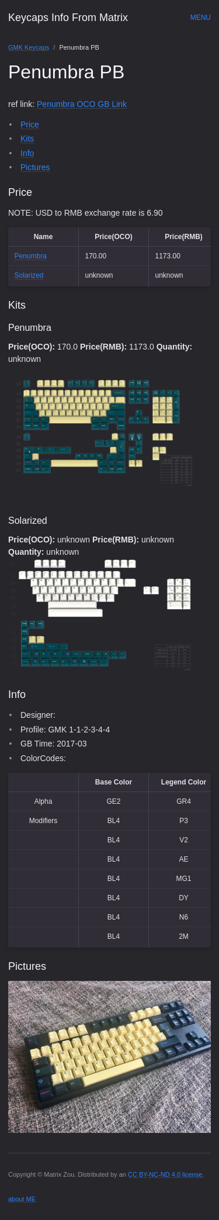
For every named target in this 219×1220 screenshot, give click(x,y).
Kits (27, 138)
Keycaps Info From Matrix (68, 17)
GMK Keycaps (28, 47)
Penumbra (31, 256)
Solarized (29, 275)
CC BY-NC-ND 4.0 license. (166, 1174)
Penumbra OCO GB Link (82, 104)
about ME (22, 1198)
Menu (200, 17)
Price (29, 124)
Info (27, 153)
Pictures (35, 167)
